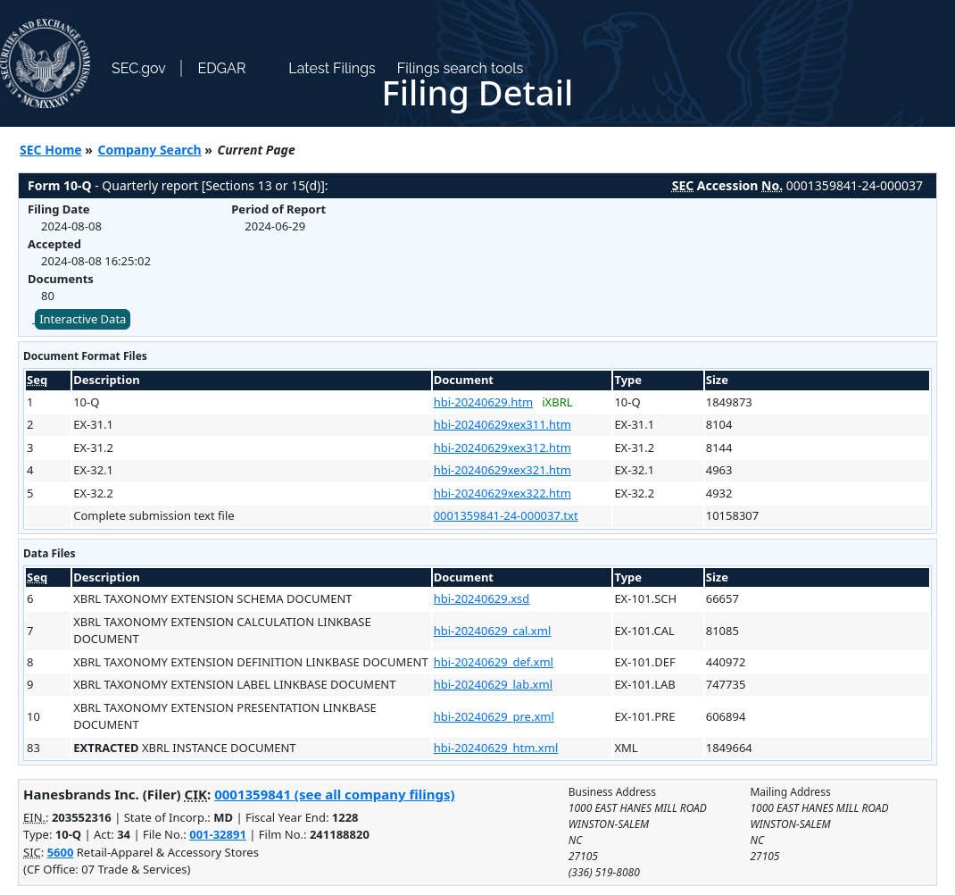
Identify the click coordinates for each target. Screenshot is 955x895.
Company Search (150, 149)
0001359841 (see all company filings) (334, 794)
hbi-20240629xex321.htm (502, 470)
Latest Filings (331, 68)
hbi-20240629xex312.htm (502, 447)
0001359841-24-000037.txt (506, 515)
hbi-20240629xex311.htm (502, 424)
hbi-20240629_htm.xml (496, 748)
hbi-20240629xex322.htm (502, 493)
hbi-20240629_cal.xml (493, 631)
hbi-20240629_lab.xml (493, 684)
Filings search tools (460, 68)
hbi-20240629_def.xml (493, 662)
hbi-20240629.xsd (482, 598)
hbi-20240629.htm (483, 402)
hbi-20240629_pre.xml (494, 716)
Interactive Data (82, 319)
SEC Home (51, 149)
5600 (60, 852)
